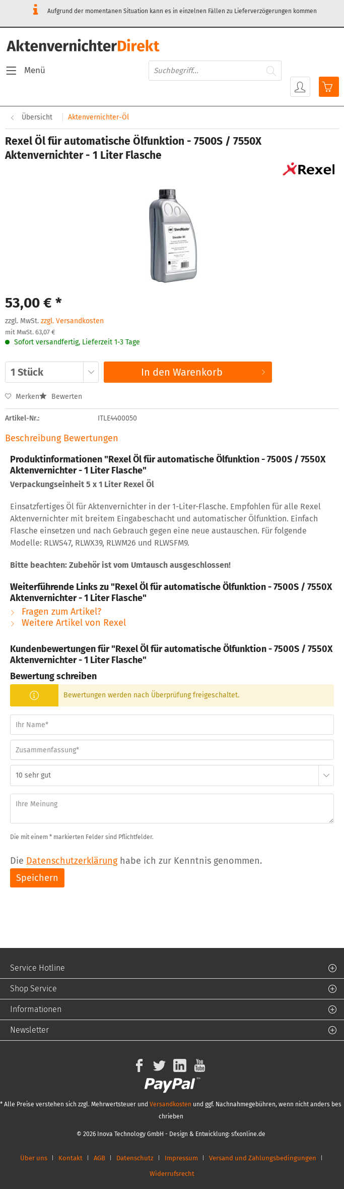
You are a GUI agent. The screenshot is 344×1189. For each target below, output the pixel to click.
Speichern (37, 877)
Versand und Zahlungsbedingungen (262, 1158)
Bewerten (60, 396)
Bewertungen (90, 438)
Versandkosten (170, 1104)
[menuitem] (25, 71)
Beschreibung (33, 438)
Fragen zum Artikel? (55, 611)
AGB (99, 1158)
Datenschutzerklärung (71, 860)
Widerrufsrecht (172, 1173)
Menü (25, 69)
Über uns (33, 1158)
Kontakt (70, 1158)
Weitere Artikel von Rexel (68, 622)
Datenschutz (135, 1158)
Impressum (181, 1158)
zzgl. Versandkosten (72, 321)
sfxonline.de (248, 1134)
